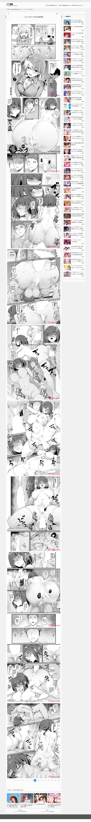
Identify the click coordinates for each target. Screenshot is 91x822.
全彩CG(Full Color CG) (76, 5)
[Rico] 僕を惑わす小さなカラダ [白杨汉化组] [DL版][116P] (77, 254)
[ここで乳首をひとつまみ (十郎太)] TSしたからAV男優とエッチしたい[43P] (77, 112)
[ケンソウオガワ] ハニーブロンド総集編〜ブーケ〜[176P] (77, 73)
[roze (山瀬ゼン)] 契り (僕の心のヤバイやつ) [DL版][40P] (77, 248)
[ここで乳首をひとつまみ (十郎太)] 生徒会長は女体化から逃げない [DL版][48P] (54, 805)
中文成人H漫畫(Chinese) (51, 5)
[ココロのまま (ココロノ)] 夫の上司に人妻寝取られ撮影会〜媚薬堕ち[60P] (26, 805)
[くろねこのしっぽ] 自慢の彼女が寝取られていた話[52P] (77, 235)
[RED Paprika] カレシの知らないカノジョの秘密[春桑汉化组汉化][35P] (77, 183)
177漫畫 (9, 4)
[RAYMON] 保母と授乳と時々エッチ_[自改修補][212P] (76, 99)
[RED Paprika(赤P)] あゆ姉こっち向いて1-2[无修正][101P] (77, 119)
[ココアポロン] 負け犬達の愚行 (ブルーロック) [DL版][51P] (77, 177)
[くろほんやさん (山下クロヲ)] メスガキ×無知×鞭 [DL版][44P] (77, 151)
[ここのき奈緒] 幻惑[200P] (39, 804)
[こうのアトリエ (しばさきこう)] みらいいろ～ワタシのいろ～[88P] (77, 125)
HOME (8, 9)
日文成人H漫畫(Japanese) (64, 5)
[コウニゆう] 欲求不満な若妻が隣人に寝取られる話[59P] (77, 67)
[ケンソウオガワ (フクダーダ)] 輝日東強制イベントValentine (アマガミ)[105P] (77, 106)
